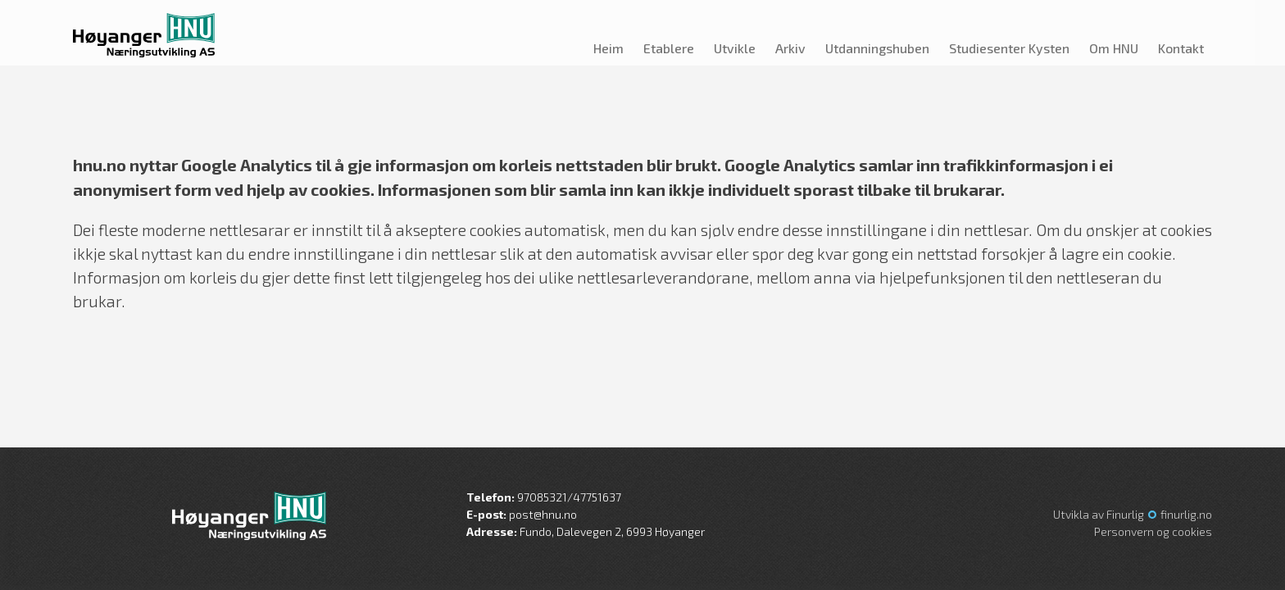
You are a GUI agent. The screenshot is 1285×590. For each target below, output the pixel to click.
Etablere (668, 48)
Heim (608, 48)
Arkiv (790, 48)
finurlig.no (1186, 514)
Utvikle (735, 48)
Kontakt (1181, 48)
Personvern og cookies (1153, 531)
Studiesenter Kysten (1009, 48)
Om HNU (1113, 48)
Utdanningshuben (877, 48)
